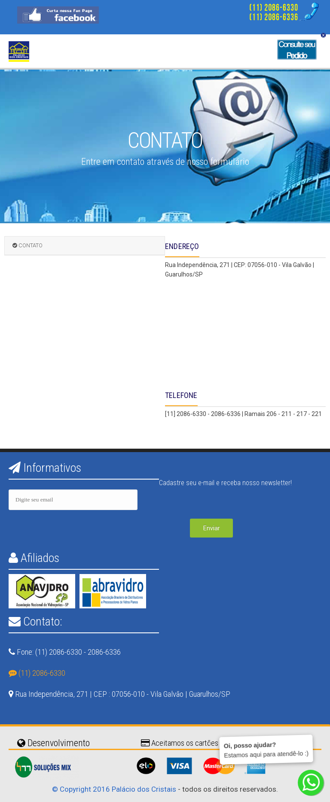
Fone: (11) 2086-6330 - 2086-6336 (68, 652)
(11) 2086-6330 (37, 673)
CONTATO (27, 245)
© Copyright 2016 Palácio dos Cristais (114, 789)
